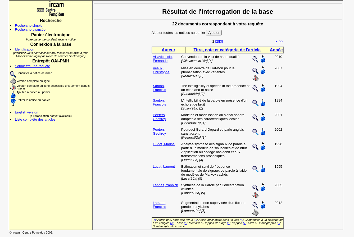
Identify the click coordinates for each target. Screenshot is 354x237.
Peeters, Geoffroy (159, 117)
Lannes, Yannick (165, 185)
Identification (24, 49)
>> (281, 41)
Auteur (168, 50)
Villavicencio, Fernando (163, 59)
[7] (244, 223)
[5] (185, 223)
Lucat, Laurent (164, 166)
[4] (171, 223)
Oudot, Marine (164, 144)
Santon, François (159, 88)
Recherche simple (28, 26)
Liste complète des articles (35, 119)
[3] (221, 41)
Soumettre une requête (32, 66)
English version (26, 112)
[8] (278, 223)
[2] (217, 41)
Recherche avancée (30, 29)
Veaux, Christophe (161, 70)
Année (276, 50)
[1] (154, 219)
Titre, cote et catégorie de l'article (227, 50)
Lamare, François (159, 205)
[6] (228, 223)
